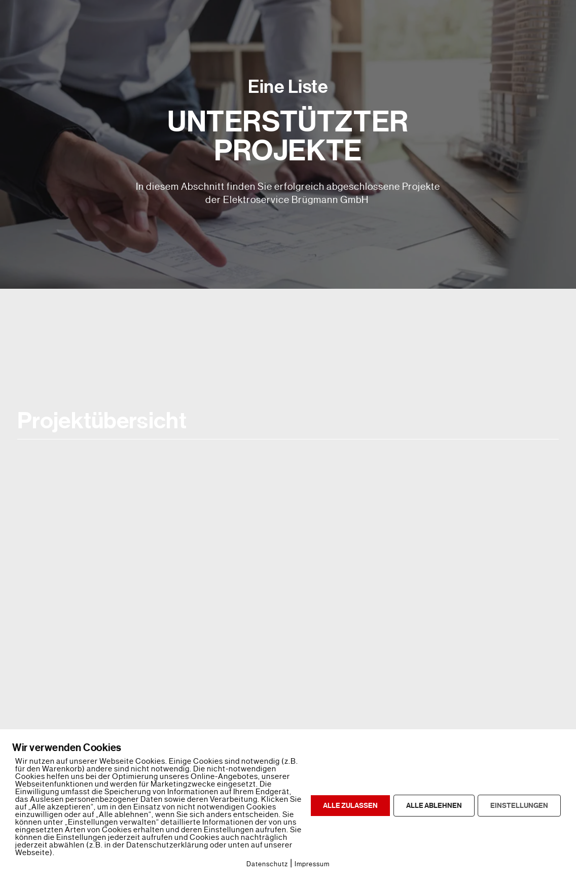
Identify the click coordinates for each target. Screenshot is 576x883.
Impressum (312, 864)
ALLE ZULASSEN (350, 805)
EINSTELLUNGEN (519, 805)
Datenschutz (267, 864)
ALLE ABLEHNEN (434, 805)
